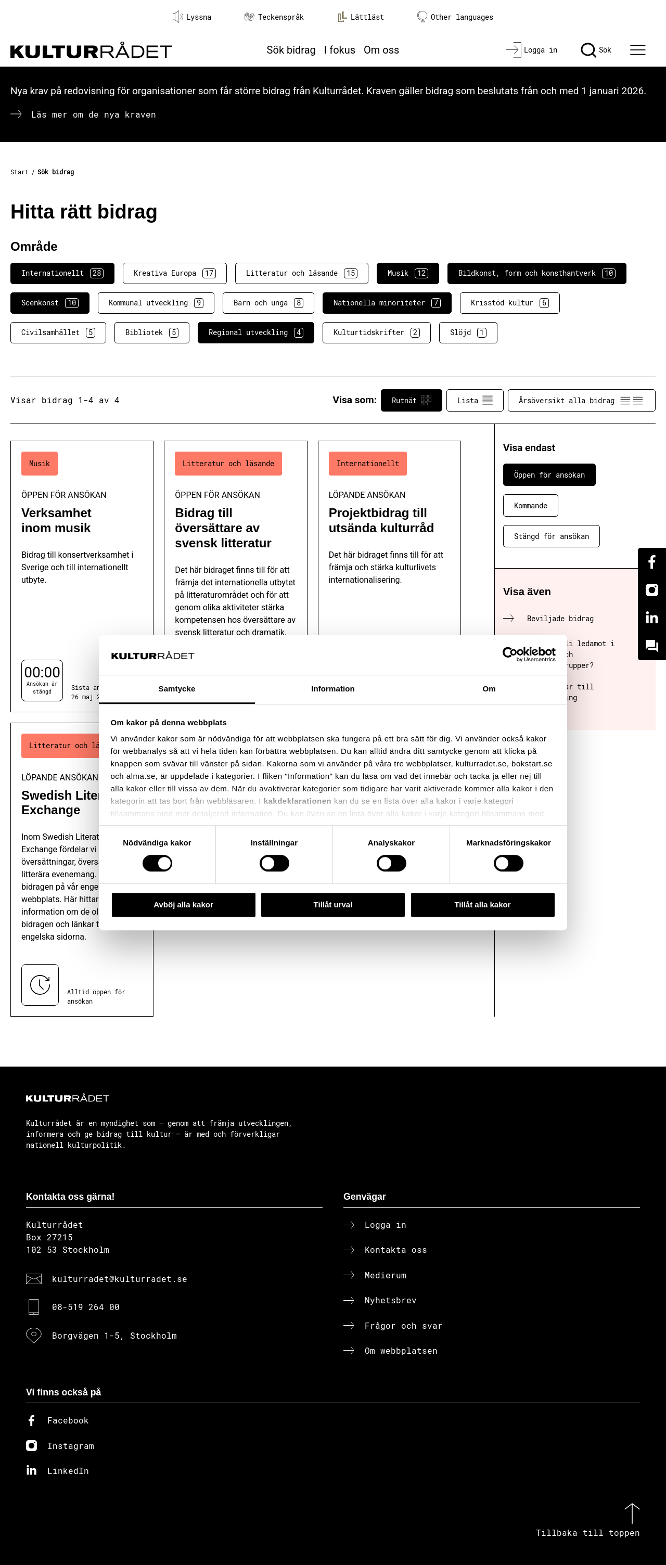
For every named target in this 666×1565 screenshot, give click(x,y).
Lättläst (360, 16)
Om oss (381, 50)
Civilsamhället (58, 332)
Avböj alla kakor (183, 904)
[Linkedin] (652, 618)
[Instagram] (652, 590)
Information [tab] (333, 688)
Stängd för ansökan (551, 536)
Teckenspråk (274, 17)
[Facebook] (652, 562)
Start (19, 172)
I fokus (339, 50)
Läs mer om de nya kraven (93, 114)
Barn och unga (268, 303)
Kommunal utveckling (156, 303)
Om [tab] (488, 688)
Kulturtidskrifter (377, 332)
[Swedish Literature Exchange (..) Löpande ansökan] (81, 870)
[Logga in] (531, 50)
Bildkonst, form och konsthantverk (537, 273)
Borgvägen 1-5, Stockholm (114, 1335)
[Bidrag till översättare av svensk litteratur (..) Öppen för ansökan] (235, 576)
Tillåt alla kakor (482, 904)
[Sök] (596, 50)
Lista (475, 400)
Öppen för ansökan (549, 475)
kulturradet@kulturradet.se (119, 1278)
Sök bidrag (291, 50)
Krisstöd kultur (510, 303)
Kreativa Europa (175, 273)
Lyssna (192, 16)
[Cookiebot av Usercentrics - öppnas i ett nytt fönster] (510, 655)
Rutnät (411, 400)
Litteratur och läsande (301, 273)
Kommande (530, 505)
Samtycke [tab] (177, 688)
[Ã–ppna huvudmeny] (639, 50)
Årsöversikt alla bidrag (582, 400)
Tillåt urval (333, 904)
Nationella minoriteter (387, 303)
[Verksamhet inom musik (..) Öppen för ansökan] (81, 576)
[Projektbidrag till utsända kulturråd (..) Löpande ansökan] (389, 576)
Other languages (455, 17)
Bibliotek (151, 332)
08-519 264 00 (86, 1306)
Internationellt (62, 273)
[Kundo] (652, 646)
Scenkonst (50, 303)
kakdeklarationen (298, 801)
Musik (408, 273)
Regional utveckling (256, 332)
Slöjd (468, 332)
